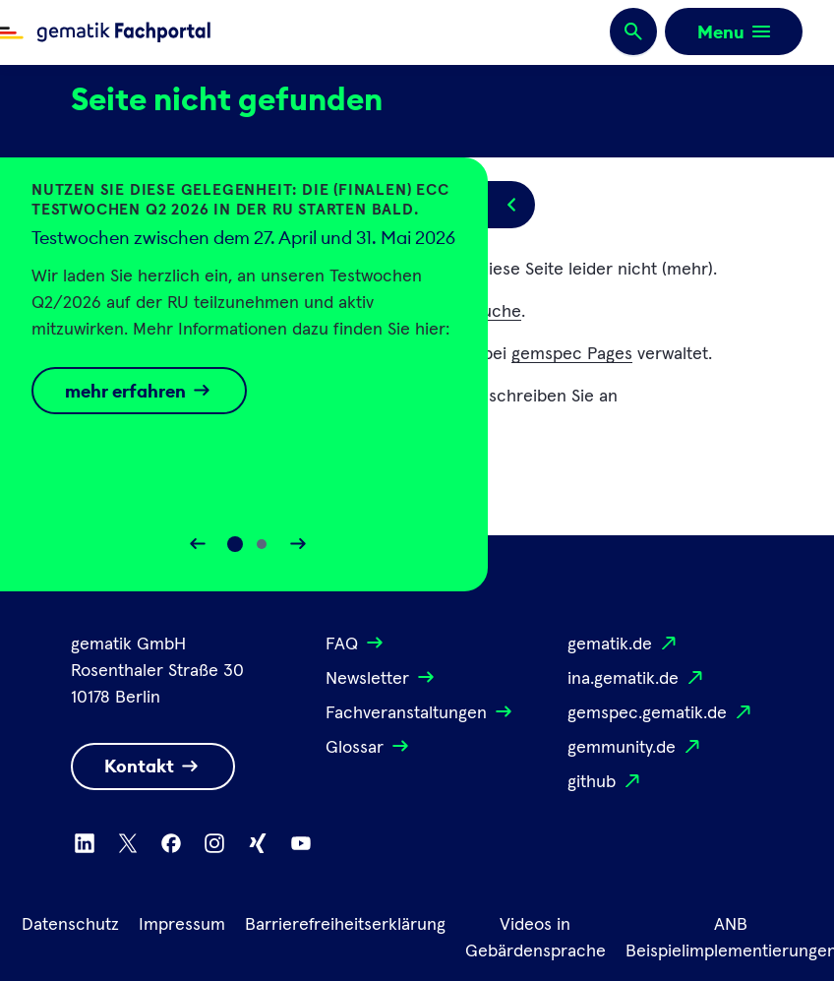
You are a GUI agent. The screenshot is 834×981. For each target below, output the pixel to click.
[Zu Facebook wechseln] (171, 843)
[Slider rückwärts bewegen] (197, 544)
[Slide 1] (261, 544)
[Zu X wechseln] (128, 843)
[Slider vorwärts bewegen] (298, 544)
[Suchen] (633, 32)
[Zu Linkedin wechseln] (84, 843)
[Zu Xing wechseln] (257, 843)
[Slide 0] (235, 544)
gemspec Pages (571, 354)
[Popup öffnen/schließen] (511, 204)
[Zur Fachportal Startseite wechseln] (105, 32)
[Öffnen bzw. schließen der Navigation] (734, 31)
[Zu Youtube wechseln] (301, 843)
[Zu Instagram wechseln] (214, 843)
